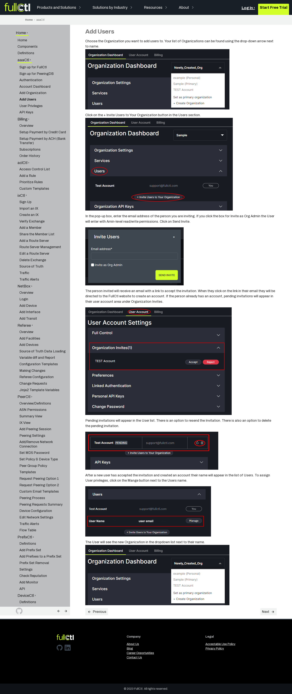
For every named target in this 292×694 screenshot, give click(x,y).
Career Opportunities (140, 653)
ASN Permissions (33, 392)
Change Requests (33, 365)
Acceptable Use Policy (220, 644)
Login (23, 281)
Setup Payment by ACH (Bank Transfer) (42, 123)
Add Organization (32, 75)
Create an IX (29, 197)
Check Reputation (33, 558)
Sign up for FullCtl (33, 49)
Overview (26, 108)
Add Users (27, 81)
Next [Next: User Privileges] (268, 612)
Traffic (24, 255)
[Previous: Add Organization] (58, 611)
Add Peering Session (35, 411)
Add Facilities (29, 320)
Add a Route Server (34, 223)
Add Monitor (28, 564)
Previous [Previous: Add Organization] (97, 612)
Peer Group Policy (33, 448)
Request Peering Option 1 (39, 461)
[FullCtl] (17, 7)
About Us (133, 644)
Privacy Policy (214, 648)
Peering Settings (32, 418)
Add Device (28, 288)
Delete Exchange (32, 242)
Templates (27, 454)
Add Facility (28, 591)
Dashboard (28, 603)
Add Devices (29, 327)
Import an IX (28, 190)
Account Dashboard (34, 69)
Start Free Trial (273, 7)
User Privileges (31, 88)
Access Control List (34, 151)
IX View (25, 405)
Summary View (30, 398)
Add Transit (28, 301)
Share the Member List (36, 216)
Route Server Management (40, 229)
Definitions (26, 35)
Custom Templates (34, 171)
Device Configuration (35, 493)
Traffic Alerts (29, 261)
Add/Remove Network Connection (36, 426)
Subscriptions (30, 131)
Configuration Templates (38, 346)
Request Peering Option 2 (39, 467)
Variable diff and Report (37, 340)
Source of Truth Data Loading (42, 333)
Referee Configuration (36, 359)
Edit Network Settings (36, 499)
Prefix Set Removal (34, 545)
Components (28, 29)
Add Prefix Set (30, 532)
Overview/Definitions (35, 385)
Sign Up (25, 184)
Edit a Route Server (34, 236)
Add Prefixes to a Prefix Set (40, 538)
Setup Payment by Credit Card (42, 114)
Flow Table (27, 512)
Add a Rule (27, 158)
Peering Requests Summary (41, 486)
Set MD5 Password (34, 435)
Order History (29, 138)
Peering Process (32, 480)
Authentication (30, 62)
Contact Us (134, 657)
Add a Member (30, 210)
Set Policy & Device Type (38, 441)
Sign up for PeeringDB (36, 56)
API (22, 571)
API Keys (26, 94)
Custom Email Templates (39, 473)
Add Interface (29, 294)
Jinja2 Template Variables (39, 372)
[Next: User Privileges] (65, 611)
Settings (26, 551)
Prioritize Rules (31, 164)
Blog (130, 648)
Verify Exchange (32, 203)
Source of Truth (31, 248)
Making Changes (32, 353)
